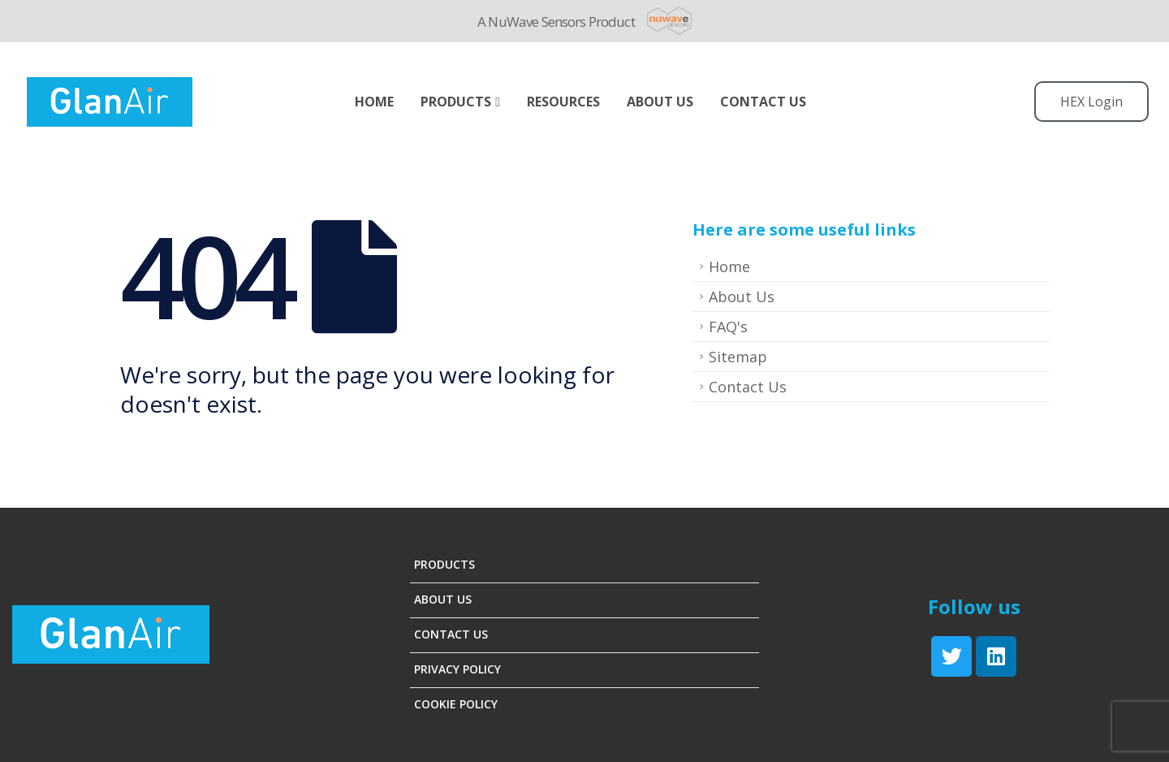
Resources (563, 101)
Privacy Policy (457, 669)
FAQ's (728, 326)
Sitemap (738, 356)
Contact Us (763, 101)
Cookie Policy (456, 704)
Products (456, 101)
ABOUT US (660, 101)
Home (374, 101)
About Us (741, 296)
